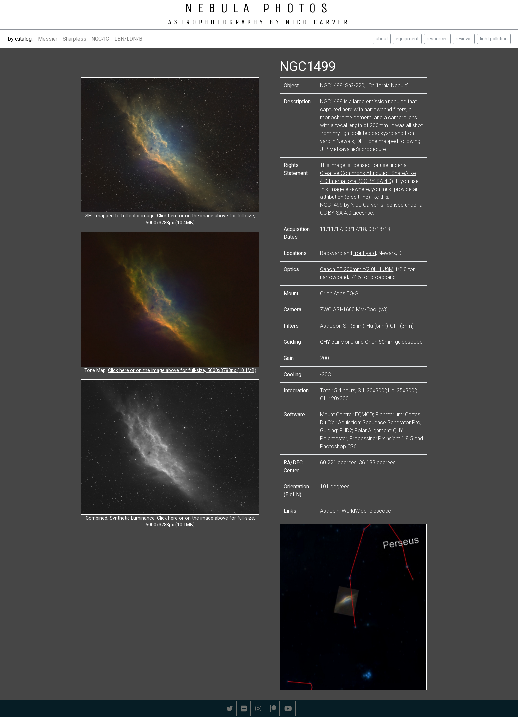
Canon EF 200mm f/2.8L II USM (356, 269)
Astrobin (329, 511)
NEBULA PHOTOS (259, 8)
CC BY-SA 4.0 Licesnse (346, 213)
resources (437, 38)
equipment (407, 38)
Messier (47, 39)
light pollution (494, 38)
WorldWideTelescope (366, 511)
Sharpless (74, 39)
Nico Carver (364, 205)
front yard (364, 253)
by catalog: (20, 39)
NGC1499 (331, 205)
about (382, 38)
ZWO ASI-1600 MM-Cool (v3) (354, 309)
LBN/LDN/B (128, 39)
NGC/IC (100, 39)
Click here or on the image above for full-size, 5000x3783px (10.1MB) (182, 370)
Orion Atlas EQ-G (339, 293)
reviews (464, 38)
